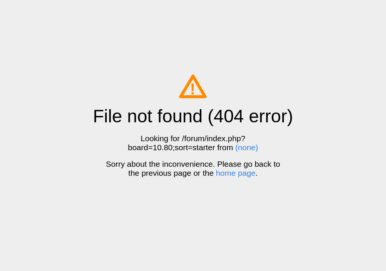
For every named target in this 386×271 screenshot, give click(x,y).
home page (236, 173)
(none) (246, 147)
